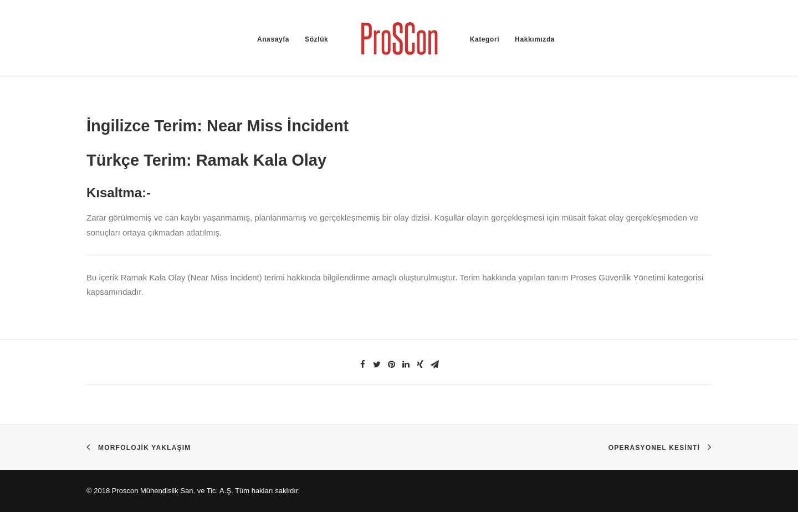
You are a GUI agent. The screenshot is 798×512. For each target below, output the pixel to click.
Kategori (484, 39)
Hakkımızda (535, 39)
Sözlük (316, 39)
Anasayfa (273, 39)
